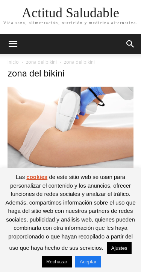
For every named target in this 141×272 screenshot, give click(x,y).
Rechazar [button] (56, 261)
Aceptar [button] (88, 261)
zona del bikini (41, 62)
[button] (13, 44)
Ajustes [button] (119, 248)
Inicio (13, 62)
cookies (36, 177)
